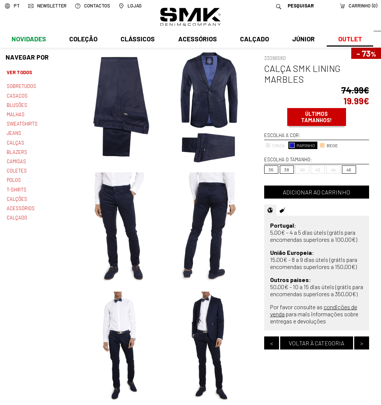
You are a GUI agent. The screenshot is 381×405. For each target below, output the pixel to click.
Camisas (16, 158)
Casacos (17, 95)
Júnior (302, 40)
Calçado (253, 40)
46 (348, 169)
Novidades (28, 40)
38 (286, 169)
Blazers (17, 149)
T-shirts (16, 186)
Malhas (15, 113)
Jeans (14, 131)
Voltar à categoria (316, 343)
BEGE (329, 145)
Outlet (348, 40)
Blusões (17, 104)
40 (302, 169)
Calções (17, 194)
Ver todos (19, 72)
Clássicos (137, 40)
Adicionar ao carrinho (316, 192)
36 (271, 169)
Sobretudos (21, 86)
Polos (14, 177)
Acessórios (196, 40)
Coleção (83, 40)
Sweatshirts (22, 122)
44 (333, 169)
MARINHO (302, 145)
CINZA (275, 145)
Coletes (17, 167)
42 (318, 169)
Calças (15, 140)
